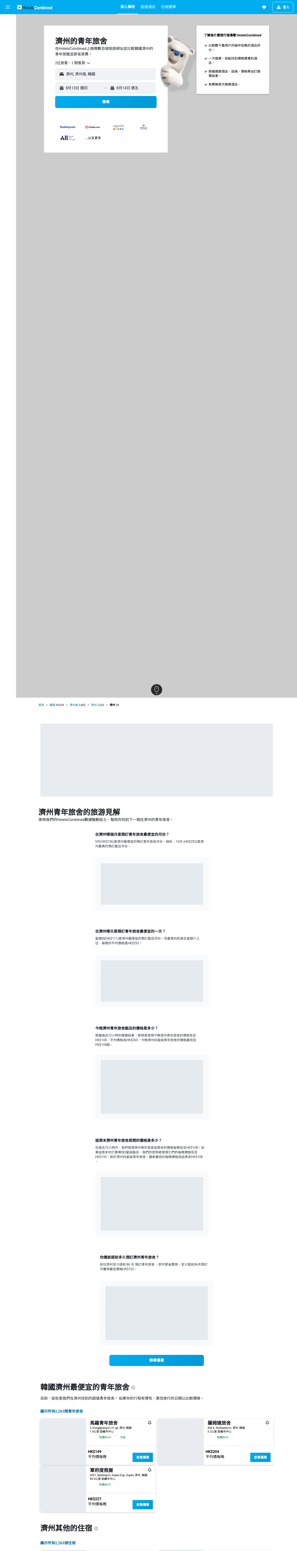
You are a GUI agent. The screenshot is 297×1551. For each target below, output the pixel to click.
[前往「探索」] (8, 60)
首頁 (41, 705)
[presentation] (133, 1387)
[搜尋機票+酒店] (8, 50)
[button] (8, 7)
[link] (156, 1360)
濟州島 (74, 705)
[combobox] (73, 63)
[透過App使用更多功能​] (8, 73)
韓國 (52, 705)
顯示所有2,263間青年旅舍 (61, 1411)
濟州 (94, 705)
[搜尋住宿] (8, 31)
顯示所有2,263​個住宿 (58, 1543)
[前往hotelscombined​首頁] (35, 7)
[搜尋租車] (8, 40)
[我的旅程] (8, 86)
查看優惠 (142, 1457)
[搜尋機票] (8, 21)
